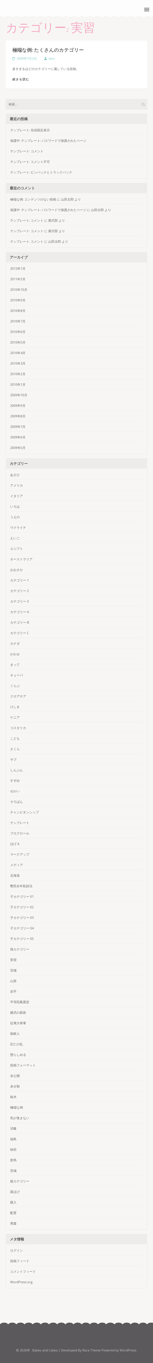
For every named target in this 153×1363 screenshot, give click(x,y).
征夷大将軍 (18, 1023)
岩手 (13, 991)
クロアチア (18, 696)
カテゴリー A (19, 612)
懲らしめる (18, 1054)
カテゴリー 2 (19, 591)
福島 (13, 1139)
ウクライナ (18, 527)
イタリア (16, 496)
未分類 (15, 1086)
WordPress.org (21, 1282)
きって (15, 664)
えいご (15, 538)
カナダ (15, 643)
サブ (13, 759)
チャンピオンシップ (24, 812)
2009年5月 (18, 448)
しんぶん (16, 770)
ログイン (16, 1250)
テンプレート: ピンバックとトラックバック (41, 172)
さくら (15, 749)
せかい (15, 791)
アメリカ (16, 485)
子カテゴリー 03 (22, 917)
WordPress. (128, 1350)
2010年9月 (18, 300)
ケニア (15, 717)
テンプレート (19, 823)
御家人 (15, 1033)
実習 (13, 960)
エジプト (16, 548)
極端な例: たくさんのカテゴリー (48, 50)
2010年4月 (18, 353)
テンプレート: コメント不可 (30, 162)
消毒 (13, 1128)
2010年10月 (18, 289)
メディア (16, 865)
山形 (13, 981)
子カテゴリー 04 (22, 928)
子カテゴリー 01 (22, 896)
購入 (13, 1202)
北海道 (15, 875)
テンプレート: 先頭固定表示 (30, 130)
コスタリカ (18, 728)
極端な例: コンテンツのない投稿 (33, 199)
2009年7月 (18, 426)
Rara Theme (91, 1350)
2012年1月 (18, 268)
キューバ (16, 675)
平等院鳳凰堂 (19, 1002)
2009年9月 (18, 405)
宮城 (13, 970)
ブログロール (19, 833)
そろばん (16, 801)
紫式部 (53, 220)
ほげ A (14, 844)
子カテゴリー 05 (22, 939)
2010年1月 (18, 384)
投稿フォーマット (23, 1065)
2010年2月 (18, 374)
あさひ (15, 475)
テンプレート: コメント (26, 151)
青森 (13, 1223)
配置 (13, 1213)
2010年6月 (18, 332)
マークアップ (19, 854)
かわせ (15, 654)
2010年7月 (18, 321)
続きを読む (20, 79)
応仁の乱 (16, 1044)
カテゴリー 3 (19, 601)
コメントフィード (23, 1271)
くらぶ (15, 685)
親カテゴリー (19, 1181)
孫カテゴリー (19, 949)
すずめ (15, 780)
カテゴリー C (19, 633)
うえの (15, 517)
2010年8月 (18, 311)
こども (15, 738)
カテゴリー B (19, 622)
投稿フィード (19, 1261)
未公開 (15, 1076)
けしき (15, 707)
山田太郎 (67, 199)
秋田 (13, 1149)
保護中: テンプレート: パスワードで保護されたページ (48, 140)
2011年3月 (18, 279)
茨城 (13, 1170)
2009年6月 (18, 437)
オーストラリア (21, 559)
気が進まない (19, 1118)
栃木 (13, 1097)
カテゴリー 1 (19, 580)
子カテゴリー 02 (22, 907)
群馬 (13, 1160)
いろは (15, 506)
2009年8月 (18, 416)
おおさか (16, 570)
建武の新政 (18, 1012)
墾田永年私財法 (21, 886)
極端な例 (16, 1107)
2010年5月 (18, 342)
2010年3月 (18, 363)
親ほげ (15, 1192)
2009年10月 (18, 395)
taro (51, 58)
